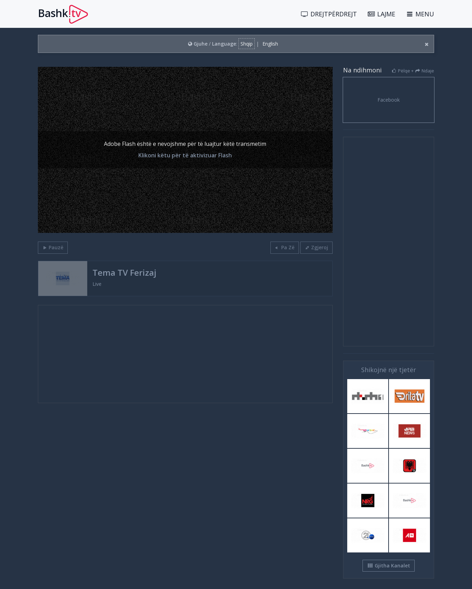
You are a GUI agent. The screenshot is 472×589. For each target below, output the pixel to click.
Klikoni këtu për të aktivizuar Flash (185, 155)
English (270, 43)
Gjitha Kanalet (388, 565)
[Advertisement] (185, 354)
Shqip (247, 43)
